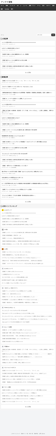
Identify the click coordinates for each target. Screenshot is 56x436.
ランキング (12, 5)
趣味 (2, 9)
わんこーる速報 (12, 100)
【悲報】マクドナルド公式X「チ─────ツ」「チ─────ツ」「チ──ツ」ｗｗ (20, 80)
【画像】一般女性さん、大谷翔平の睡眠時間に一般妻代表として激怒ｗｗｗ (20, 302)
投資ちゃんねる (12, 173)
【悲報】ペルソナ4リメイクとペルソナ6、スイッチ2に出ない (16, 252)
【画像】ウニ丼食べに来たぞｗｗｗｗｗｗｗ (12, 271)
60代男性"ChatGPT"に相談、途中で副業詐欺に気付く (14, 280)
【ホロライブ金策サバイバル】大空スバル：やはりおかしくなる (17, 86)
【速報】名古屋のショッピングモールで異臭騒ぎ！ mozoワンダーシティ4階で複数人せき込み (24, 141)
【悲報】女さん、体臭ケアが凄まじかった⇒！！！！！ (15, 359)
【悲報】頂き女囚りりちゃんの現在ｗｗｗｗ (12, 341)
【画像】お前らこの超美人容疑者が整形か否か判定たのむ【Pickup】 (18, 376)
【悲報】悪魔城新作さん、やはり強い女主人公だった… (15, 254)
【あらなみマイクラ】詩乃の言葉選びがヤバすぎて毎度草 (15, 322)
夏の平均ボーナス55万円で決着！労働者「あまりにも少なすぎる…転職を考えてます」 (22, 171)
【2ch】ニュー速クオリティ (14, 191)
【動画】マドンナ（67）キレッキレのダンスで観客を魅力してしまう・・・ (20, 296)
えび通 (5, 249)
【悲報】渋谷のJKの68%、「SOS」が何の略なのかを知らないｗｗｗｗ (19, 335)
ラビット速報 (11, 143)
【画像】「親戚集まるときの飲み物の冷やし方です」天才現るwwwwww (19, 382)
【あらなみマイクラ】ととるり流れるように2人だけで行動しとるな (18, 313)
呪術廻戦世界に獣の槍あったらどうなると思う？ (13, 135)
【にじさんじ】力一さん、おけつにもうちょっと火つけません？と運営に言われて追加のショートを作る (27, 316)
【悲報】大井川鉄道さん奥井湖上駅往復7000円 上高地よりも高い (17, 66)
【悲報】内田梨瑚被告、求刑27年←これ (11, 235)
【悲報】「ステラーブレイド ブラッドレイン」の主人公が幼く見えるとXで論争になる (22, 263)
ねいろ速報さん (12, 137)
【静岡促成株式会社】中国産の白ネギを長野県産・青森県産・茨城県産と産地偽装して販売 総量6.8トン (27, 92)
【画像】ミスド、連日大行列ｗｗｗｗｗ (11, 293)
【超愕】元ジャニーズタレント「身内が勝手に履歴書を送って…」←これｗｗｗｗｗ (22, 356)
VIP (18, 5)
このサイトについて (15, 433)
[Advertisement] (28, 22)
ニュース (25, 5)
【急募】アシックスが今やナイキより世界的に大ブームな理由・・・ (18, 189)
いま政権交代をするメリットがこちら (11, 274)
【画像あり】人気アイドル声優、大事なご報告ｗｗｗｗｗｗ (16, 362)
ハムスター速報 (12, 94)
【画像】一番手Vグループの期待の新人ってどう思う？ (15, 165)
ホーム (2, 5)
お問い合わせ (42, 433)
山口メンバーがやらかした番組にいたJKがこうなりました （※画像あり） (19, 393)
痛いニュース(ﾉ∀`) (12, 185)
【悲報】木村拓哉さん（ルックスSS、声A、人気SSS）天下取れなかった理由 (20, 244)
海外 (12, 9)
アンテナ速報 (6, 2)
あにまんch (11, 197)
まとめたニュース (8, 268)
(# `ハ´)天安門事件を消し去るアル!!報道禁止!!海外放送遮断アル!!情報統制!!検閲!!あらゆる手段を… (25, 183)
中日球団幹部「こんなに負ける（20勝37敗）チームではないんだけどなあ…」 (20, 299)
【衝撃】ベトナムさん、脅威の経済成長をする (13, 238)
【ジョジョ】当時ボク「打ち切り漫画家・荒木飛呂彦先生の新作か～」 (19, 195)
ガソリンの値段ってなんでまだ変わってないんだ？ (14, 283)
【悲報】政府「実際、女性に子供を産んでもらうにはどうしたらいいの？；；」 (21, 332)
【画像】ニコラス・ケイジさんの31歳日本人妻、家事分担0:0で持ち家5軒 (19, 129)
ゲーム (38, 5)
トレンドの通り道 (12, 88)
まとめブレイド (12, 44)
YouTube (7, 9)
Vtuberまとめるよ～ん (13, 155)
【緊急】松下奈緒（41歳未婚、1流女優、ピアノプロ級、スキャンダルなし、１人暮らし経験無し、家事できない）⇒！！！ (27, 350)
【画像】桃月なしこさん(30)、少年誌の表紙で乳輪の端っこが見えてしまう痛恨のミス (22, 395)
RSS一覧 (31, 433)
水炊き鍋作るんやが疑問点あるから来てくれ (12, 177)
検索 (53, 34)
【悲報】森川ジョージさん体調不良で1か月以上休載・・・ (16, 60)
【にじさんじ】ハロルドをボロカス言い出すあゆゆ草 (14, 153)
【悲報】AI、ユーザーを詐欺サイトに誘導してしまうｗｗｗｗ (17, 98)
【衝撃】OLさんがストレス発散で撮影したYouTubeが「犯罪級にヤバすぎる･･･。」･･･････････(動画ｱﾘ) (27, 354)
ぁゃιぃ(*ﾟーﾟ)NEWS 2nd (13, 179)
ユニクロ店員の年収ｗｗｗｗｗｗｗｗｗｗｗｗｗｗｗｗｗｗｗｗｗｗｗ (19, 42)
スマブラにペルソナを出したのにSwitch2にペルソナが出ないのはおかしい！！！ (21, 257)
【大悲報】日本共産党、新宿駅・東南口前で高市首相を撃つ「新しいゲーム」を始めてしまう (24, 373)
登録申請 (36, 433)
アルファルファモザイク (14, 82)
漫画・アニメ (32, 5)
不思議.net (11, 113)
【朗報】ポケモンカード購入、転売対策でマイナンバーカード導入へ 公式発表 (21, 379)
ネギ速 (10, 131)
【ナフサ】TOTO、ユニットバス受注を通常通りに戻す (15, 277)
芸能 (53, 5)
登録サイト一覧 (24, 433)
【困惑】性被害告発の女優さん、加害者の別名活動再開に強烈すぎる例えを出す (21, 241)
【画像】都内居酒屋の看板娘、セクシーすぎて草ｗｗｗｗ (15, 338)
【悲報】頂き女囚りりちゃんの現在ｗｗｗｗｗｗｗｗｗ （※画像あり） (19, 398)
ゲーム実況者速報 (12, 167)
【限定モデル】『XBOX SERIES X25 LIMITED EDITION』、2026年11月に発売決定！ (22, 260)
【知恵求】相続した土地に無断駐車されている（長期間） (15, 54)
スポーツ (48, 5)
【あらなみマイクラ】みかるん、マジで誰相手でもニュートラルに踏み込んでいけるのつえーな (25, 319)
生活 (43, 5)
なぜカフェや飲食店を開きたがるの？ (11, 48)
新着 (7, 5)
